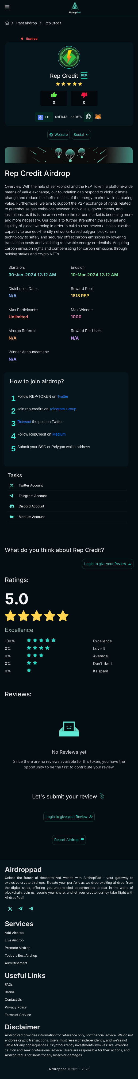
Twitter (62, 396)
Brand (9, 992)
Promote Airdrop (17, 948)
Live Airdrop (14, 940)
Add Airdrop (14, 933)
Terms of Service (18, 1015)
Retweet (24, 421)
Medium (59, 434)
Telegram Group (62, 409)
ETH (44, 117)
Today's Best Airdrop (21, 955)
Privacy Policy (16, 1007)
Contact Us (13, 999)
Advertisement (16, 963)
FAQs (9, 984)
